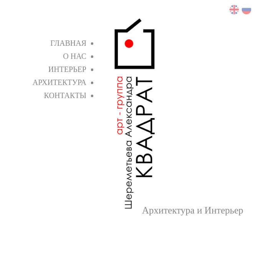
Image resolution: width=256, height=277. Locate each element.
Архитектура (59, 82)
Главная (68, 43)
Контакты (65, 95)
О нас (74, 56)
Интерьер (67, 69)
